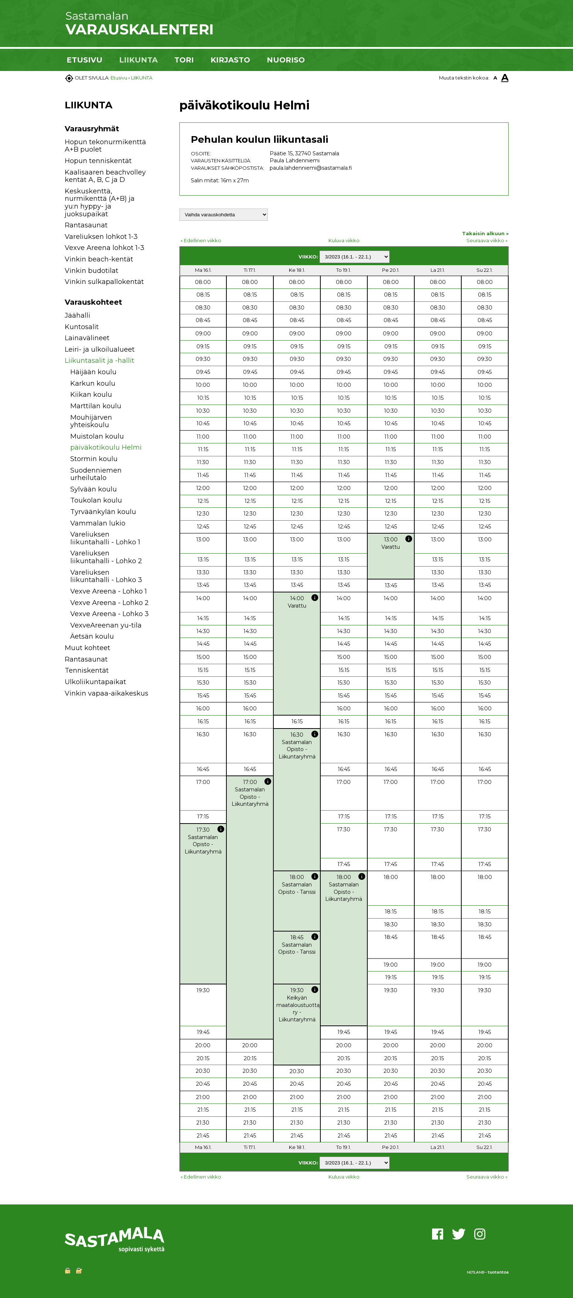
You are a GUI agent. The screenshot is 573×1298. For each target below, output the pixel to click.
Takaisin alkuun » (485, 233)
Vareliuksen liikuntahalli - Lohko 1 (105, 538)
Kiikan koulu (91, 395)
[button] (158, 316)
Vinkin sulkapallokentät (104, 282)
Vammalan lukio (97, 523)
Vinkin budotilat (91, 271)
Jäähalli (77, 315)
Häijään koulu (93, 372)
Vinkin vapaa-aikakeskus (106, 693)
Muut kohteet (87, 648)
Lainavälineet (87, 338)
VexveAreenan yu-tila (106, 625)
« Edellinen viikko (201, 240)
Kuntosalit (82, 327)
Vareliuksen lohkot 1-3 (101, 237)
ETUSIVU (84, 59)
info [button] (409, 539)
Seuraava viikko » (487, 240)
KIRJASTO (230, 59)
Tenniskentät (87, 670)
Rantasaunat (86, 225)
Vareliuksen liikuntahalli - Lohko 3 (106, 576)
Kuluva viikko (344, 240)
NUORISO (286, 59)
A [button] (495, 78)
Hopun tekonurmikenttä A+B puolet (105, 146)
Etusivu (119, 78)
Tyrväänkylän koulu (103, 512)
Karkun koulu (92, 383)
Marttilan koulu (95, 406)
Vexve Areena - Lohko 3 (109, 614)
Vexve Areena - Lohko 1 (108, 591)
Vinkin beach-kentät (99, 259)
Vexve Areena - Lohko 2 (109, 603)
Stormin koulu (94, 459)
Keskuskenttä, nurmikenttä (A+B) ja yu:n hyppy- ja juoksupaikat (100, 202)
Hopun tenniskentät (98, 161)
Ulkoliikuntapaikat (95, 682)
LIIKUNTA (138, 59)
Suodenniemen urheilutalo (96, 474)
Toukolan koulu (96, 500)
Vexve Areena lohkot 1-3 (104, 248)
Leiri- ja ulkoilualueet (100, 349)
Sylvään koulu (93, 489)
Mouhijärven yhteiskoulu (91, 421)
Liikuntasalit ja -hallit (99, 360)
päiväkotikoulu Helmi (106, 447)
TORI (184, 59)
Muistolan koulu (97, 436)
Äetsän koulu (92, 636)
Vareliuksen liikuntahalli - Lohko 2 (106, 557)
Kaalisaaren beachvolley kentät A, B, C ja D (105, 176)
